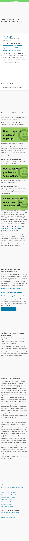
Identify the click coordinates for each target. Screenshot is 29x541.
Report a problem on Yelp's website (13, 48)
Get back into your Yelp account (12, 50)
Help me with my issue (9, 309)
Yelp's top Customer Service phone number (12, 487)
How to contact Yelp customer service (10, 502)
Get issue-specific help (6, 499)
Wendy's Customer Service (8, 517)
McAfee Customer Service (7, 515)
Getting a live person (6, 504)
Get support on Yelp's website (8, 494)
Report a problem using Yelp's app (12, 45)
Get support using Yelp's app (8, 492)
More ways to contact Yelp (8, 506)
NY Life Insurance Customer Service (10, 512)
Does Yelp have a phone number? (9, 490)
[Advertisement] (14, 73)
